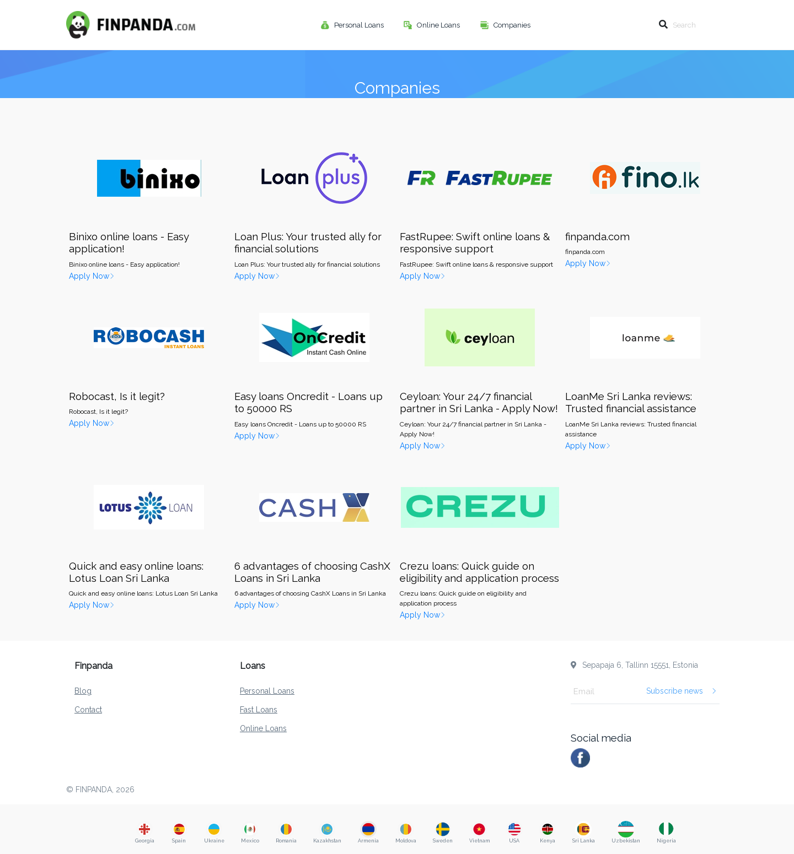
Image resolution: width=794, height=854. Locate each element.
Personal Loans (359, 25)
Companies (512, 25)
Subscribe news (681, 691)
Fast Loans (258, 709)
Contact (88, 709)
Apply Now (92, 276)
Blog (83, 691)
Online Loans (439, 25)
